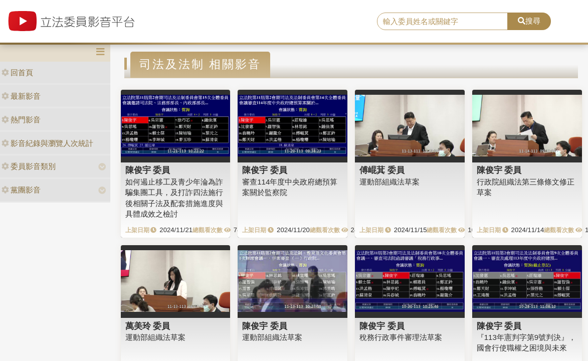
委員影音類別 (29, 166)
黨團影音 (21, 190)
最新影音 (21, 96)
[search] (442, 22)
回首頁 (17, 72)
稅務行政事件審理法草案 (400, 337)
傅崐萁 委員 (382, 169)
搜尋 (529, 21)
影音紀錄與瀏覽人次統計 (47, 143)
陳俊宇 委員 (147, 169)
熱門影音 (21, 119)
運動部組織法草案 (389, 181)
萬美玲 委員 (147, 325)
